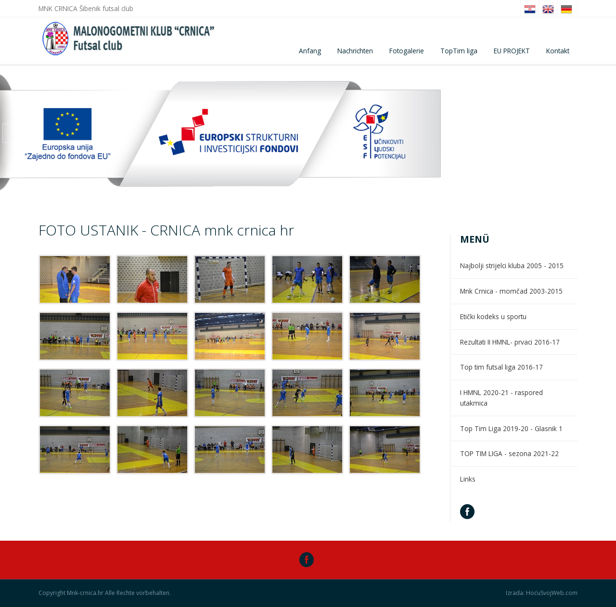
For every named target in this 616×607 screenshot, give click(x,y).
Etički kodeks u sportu (493, 316)
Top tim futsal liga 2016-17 (501, 367)
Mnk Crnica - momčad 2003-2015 (511, 291)
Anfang (310, 50)
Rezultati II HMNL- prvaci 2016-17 (510, 342)
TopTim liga (458, 50)
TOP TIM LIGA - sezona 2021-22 (509, 453)
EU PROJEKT (512, 50)
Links (467, 478)
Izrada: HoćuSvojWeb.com (542, 593)
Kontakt (557, 50)
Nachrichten (355, 50)
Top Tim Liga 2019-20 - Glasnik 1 (511, 428)
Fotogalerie (406, 50)
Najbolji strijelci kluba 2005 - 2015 (512, 265)
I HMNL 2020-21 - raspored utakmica (501, 398)
